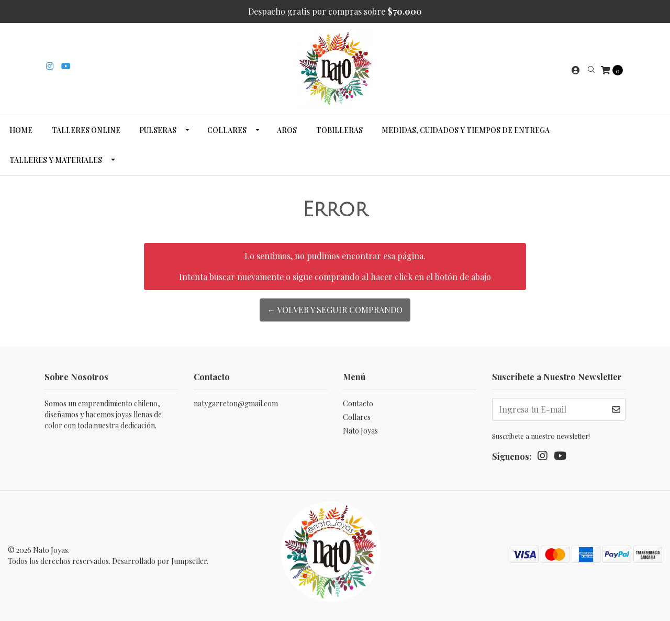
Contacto (358, 403)
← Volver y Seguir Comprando (335, 309)
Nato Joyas (360, 431)
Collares (227, 130)
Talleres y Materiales (55, 160)
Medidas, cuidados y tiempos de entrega (466, 130)
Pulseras (157, 130)
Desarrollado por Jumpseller (159, 561)
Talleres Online (86, 130)
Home (20, 130)
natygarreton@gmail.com (236, 403)
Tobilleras (339, 130)
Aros (287, 130)
